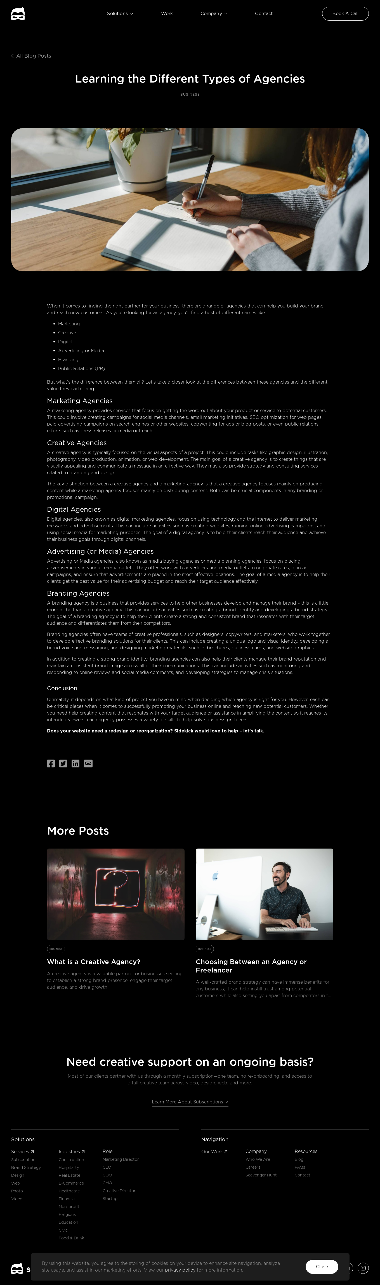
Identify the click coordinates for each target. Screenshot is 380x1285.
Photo (17, 1191)
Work (167, 13)
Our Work (214, 1151)
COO (107, 1175)
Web (15, 1183)
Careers (253, 1167)
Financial (67, 1199)
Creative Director (119, 1190)
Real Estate (69, 1175)
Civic (63, 1230)
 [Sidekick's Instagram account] (363, 1268)
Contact (264, 13)
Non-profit (69, 1206)
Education (68, 1222)
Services (22, 1151)
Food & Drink (71, 1238)
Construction (71, 1159)
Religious (67, 1214)
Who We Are (258, 1159)
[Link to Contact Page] (345, 14)
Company (214, 13)
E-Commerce (71, 1183)
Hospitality (69, 1167)
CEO (107, 1167)
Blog (299, 1159)
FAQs (300, 1167)
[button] (322, 1267)
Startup (110, 1198)
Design (17, 1175)
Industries (72, 1151)
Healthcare (69, 1191)
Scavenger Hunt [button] (261, 1175)
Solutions (120, 13)
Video (16, 1199)
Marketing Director (121, 1159)
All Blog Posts (31, 56)
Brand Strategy (26, 1167)
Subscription (23, 1159)
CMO (107, 1183)
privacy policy (181, 1270)
